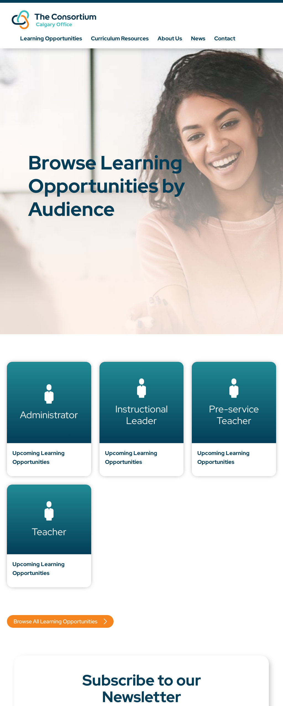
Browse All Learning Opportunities (55, 621)
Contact (224, 38)
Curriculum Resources (120, 38)
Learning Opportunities (51, 38)
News (198, 38)
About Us (170, 38)
